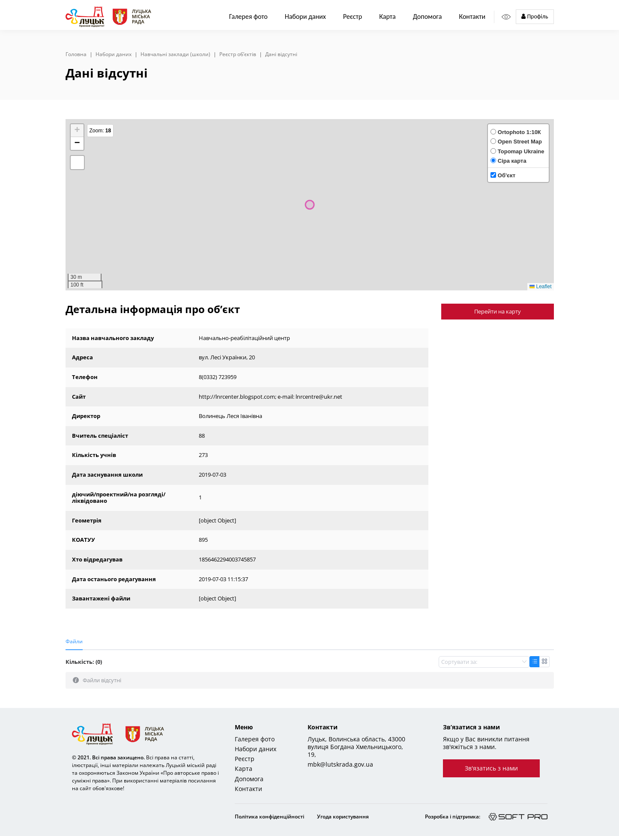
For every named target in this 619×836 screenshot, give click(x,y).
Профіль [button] (534, 16)
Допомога (427, 16)
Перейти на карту (497, 311)
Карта (387, 16)
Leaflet (540, 287)
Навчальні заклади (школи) (175, 54)
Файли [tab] (74, 641)
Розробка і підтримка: (452, 816)
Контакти (472, 16)
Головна (76, 54)
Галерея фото (248, 16)
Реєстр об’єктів (237, 54)
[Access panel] (506, 16)
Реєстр (244, 759)
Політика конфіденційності (269, 816)
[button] (77, 130)
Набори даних (305, 16)
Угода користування (343, 816)
